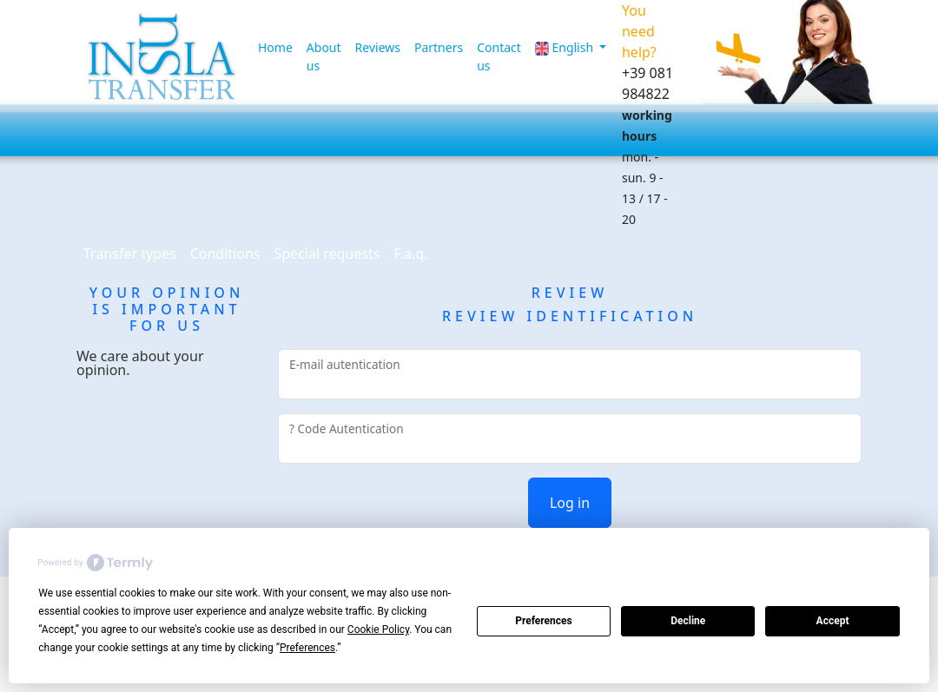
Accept (832, 621)
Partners (438, 47)
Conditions (225, 253)
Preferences (543, 621)
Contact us (499, 56)
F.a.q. (410, 253)
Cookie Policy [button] (378, 629)
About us (324, 56)
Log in (570, 502)
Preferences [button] (307, 648)
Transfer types (129, 253)
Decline (687, 621)
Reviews (377, 47)
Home (275, 47)
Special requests (327, 253)
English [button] (566, 47)
